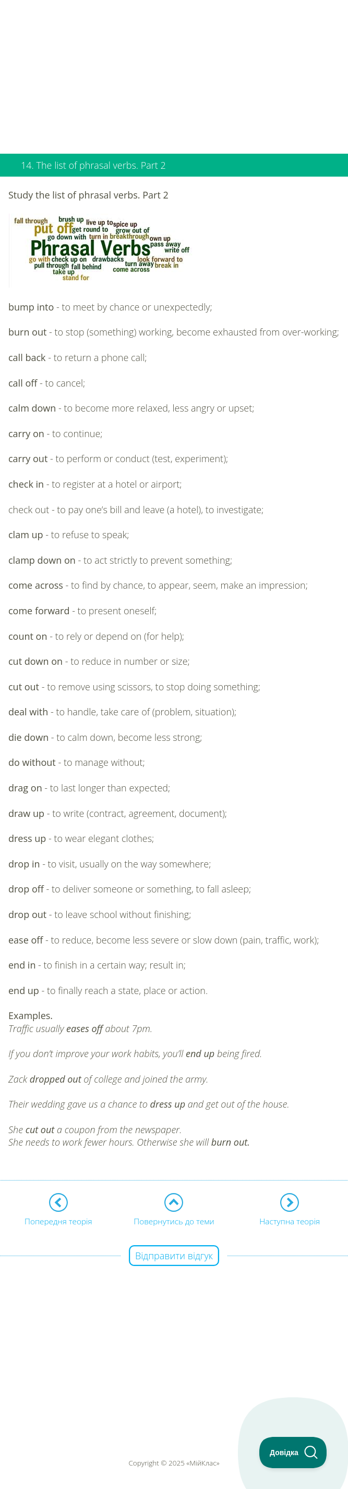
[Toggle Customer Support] (293, 1452)
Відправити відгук (174, 1255)
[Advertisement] (174, 73)
